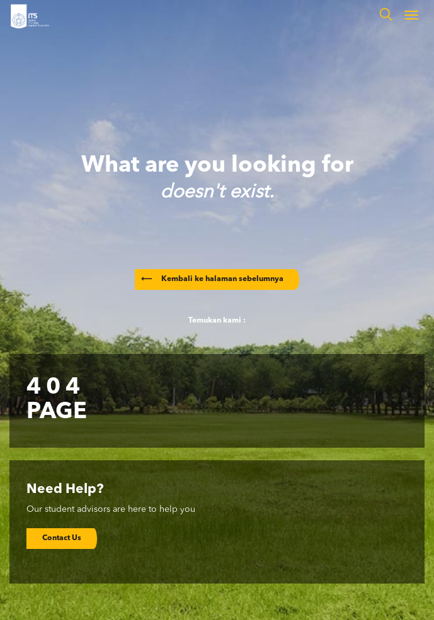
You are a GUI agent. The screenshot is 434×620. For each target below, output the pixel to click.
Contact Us (61, 538)
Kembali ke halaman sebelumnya (212, 279)
